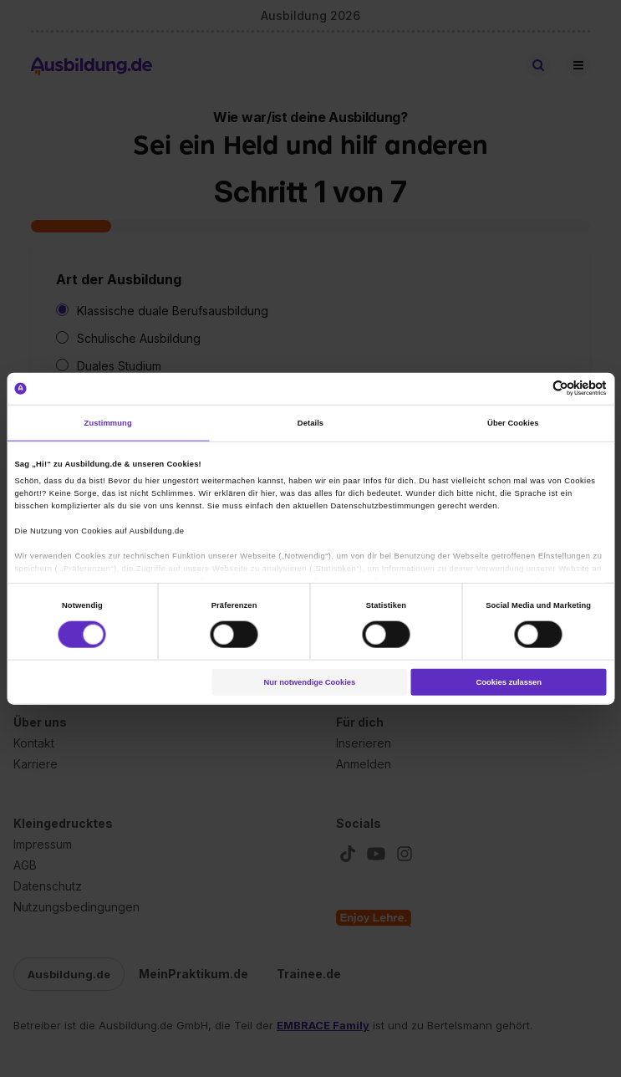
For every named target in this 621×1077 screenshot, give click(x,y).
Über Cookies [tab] (513, 423)
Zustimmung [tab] (108, 423)
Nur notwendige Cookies (309, 682)
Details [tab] (310, 423)
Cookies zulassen (509, 682)
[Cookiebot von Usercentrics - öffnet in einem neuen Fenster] (534, 388)
